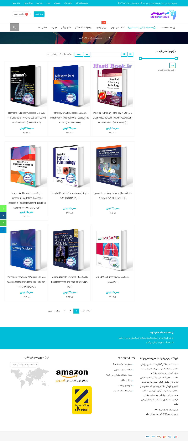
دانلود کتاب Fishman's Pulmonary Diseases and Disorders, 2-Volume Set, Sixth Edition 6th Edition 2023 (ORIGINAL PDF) (27, 118)
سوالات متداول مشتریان (123, 370)
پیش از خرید (101, 26)
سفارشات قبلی (28, 3)
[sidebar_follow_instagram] (3, 215)
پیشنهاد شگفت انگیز (81, 3)
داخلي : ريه (107, 38)
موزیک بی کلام (126, 380)
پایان (50, 311)
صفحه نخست (168, 27)
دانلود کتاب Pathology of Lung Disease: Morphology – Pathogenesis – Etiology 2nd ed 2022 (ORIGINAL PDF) (69, 118)
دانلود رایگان (68, 3)
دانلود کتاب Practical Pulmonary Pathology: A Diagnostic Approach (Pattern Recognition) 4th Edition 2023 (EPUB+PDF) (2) (112, 118)
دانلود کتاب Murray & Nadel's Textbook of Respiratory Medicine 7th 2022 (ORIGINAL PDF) (69, 282)
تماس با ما (42, 27)
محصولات (57, 3)
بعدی (57, 311)
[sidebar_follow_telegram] (3, 230)
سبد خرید (39, 3)
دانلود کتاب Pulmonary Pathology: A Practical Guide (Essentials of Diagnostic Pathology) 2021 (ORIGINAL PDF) (26, 282)
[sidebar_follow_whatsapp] (3, 223)
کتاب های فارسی (117, 27)
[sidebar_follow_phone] (3, 208)
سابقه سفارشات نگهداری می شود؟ (119, 375)
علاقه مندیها (16, 3)
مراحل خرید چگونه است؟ (122, 364)
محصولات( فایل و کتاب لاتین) (141, 27)
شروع (89, 311)
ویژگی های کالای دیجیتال (122, 391)
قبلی (82, 311)
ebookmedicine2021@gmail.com (162, 414)
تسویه (48, 3)
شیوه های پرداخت (125, 385)
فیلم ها (54, 27)
